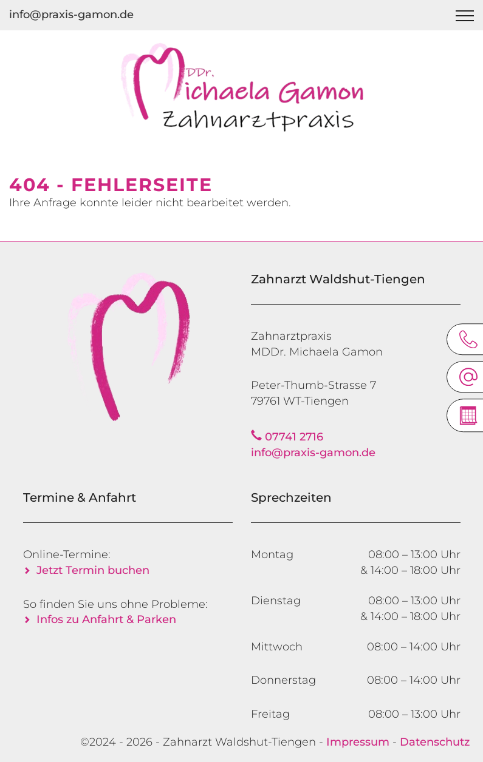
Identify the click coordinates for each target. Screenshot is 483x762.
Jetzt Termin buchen (92, 570)
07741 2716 (294, 436)
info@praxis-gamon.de (71, 14)
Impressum (357, 742)
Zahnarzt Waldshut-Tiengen (239, 742)
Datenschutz (435, 742)
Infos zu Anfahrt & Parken (106, 619)
